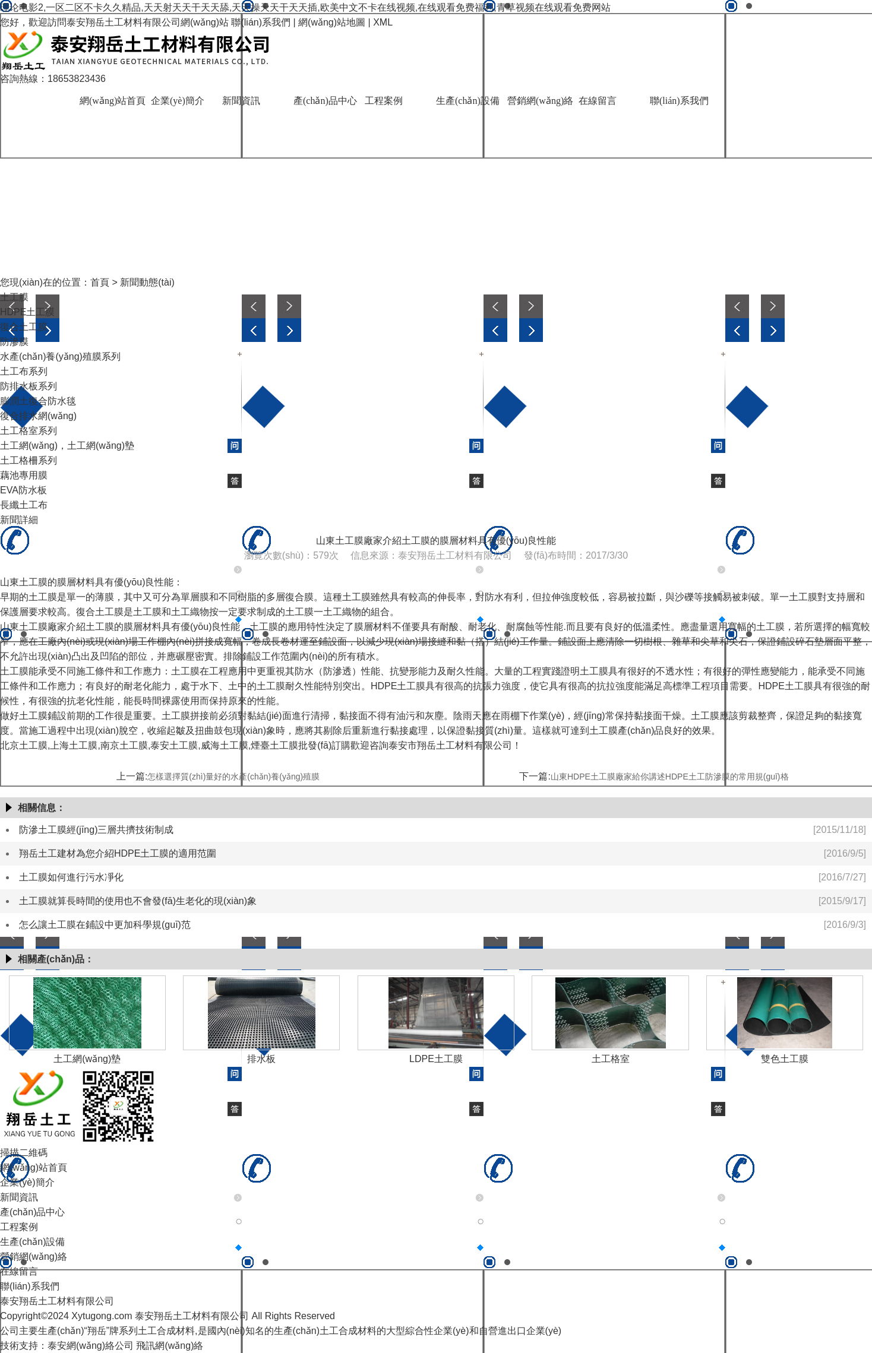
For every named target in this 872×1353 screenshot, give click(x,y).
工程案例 (384, 101)
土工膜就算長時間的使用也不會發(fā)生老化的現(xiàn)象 (138, 901)
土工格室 (611, 1059)
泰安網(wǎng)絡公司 (91, 1346)
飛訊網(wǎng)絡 (169, 1346)
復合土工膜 (24, 327)
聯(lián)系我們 (260, 22)
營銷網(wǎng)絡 (540, 101)
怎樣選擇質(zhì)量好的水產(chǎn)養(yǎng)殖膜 (233, 776)
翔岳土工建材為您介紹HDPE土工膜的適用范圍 (117, 853)
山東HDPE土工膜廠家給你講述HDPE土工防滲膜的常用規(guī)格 (670, 776)
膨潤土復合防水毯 (38, 401)
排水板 (261, 1059)
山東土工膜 (24, 582)
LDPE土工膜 (436, 1059)
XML (383, 22)
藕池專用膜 (24, 475)
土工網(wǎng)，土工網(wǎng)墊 (67, 446)
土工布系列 (24, 371)
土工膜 (14, 297)
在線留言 (598, 101)
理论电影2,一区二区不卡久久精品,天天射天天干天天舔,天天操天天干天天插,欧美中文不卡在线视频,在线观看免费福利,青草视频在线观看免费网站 (305, 7)
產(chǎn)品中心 (325, 101)
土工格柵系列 (28, 460)
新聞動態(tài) (147, 282)
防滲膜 (14, 342)
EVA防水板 (23, 490)
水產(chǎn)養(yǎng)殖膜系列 (60, 356)
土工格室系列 (28, 431)
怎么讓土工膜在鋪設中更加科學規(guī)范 (105, 925)
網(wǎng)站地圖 (331, 22)
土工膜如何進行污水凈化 (71, 877)
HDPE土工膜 (27, 312)
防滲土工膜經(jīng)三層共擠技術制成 (96, 830)
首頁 (99, 282)
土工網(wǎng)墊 (87, 1059)
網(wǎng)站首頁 (113, 101)
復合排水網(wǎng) (38, 416)
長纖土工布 (24, 505)
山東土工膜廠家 (33, 627)
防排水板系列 (28, 386)
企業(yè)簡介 (177, 101)
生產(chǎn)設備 (468, 101)
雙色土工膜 (784, 1059)
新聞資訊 (241, 101)
